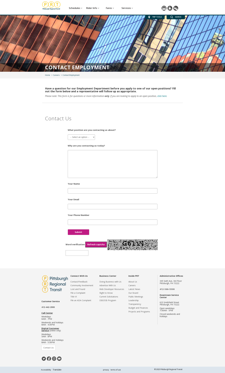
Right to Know (106, 293)
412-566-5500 (167, 289)
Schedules (75, 8)
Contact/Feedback (78, 281)
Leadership (133, 300)
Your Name (74, 183)
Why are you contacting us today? (86, 145)
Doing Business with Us (110, 281)
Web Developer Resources (111, 289)
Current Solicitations (108, 296)
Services (127, 8)
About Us (132, 281)
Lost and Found (77, 289)
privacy (106, 370)
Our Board (133, 293)
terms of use (116, 370)
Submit (78, 232)
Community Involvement (81, 285)
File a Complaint (77, 293)
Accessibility (46, 370)
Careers (56, 75)
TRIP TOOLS (155, 17)
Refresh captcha (96, 244)
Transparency (134, 304)
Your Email (73, 199)
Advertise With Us (107, 285)
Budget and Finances (138, 307)
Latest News (134, 289)
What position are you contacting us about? (92, 130)
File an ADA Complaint (80, 300)
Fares (110, 8)
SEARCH (175, 17)
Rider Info (92, 8)
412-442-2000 (48, 307)
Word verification (86, 244)
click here (162, 96)
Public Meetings (135, 296)
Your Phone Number (78, 215)
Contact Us (48, 347)
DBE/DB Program (107, 300)
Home (47, 75)
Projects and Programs (139, 311)
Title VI (73, 296)
